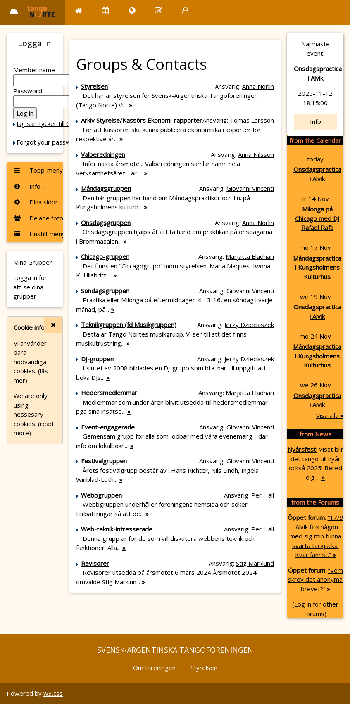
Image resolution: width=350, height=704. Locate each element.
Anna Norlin (258, 86)
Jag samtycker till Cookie (51, 123)
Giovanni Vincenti (250, 188)
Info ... (29, 186)
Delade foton (38, 218)
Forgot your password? (50, 142)
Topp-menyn (38, 170)
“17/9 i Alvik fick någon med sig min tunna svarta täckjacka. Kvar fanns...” (316, 536)
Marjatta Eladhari (250, 256)
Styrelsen (203, 668)
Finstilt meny (38, 234)
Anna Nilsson (256, 154)
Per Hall (262, 495)
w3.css (53, 693)
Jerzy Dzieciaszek (249, 324)
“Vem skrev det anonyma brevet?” (315, 579)
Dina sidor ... (38, 202)
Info (315, 121)
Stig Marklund (255, 563)
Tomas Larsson (252, 120)
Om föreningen (154, 668)
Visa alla (329, 415)
